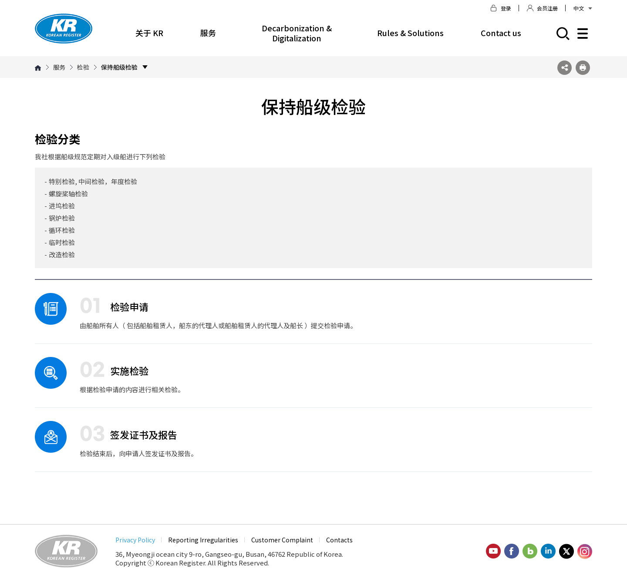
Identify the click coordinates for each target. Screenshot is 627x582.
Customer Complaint (282, 539)
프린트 (583, 68)
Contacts (339, 539)
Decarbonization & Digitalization (297, 33)
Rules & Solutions (410, 32)
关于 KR (149, 32)
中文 (582, 8)
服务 (208, 32)
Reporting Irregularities (203, 539)
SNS (564, 68)
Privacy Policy (135, 539)
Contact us (501, 32)
